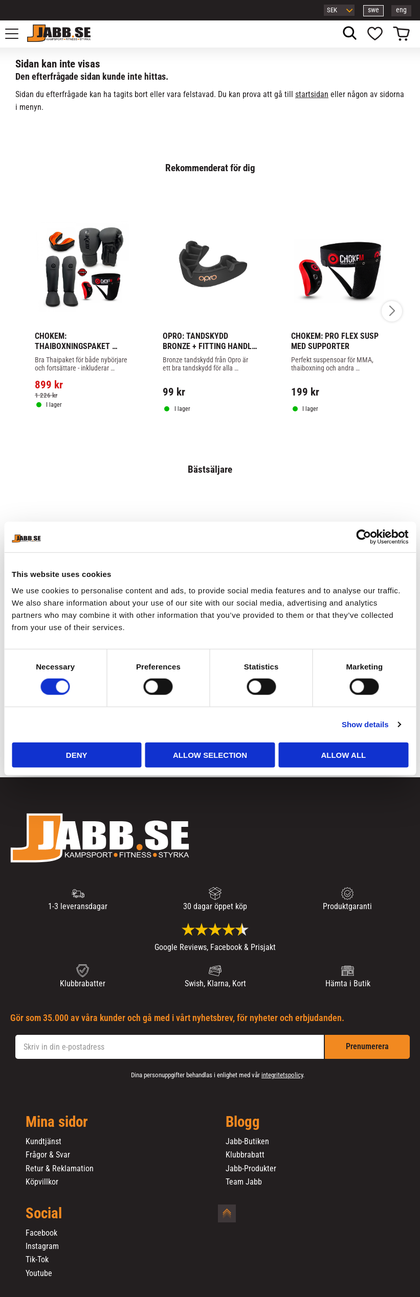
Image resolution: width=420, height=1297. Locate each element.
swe (373, 10)
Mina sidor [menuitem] (57, 1122)
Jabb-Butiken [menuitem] (247, 1141)
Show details (365, 724)
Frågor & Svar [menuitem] (48, 1155)
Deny (76, 754)
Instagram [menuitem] (42, 1246)
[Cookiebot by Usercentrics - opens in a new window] (363, 537)
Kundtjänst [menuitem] (43, 1141)
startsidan (311, 94)
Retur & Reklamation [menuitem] (60, 1168)
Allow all (343, 754)
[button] (17, 33)
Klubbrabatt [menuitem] (245, 1155)
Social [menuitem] (44, 1214)
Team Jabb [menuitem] (244, 1182)
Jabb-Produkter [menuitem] (251, 1168)
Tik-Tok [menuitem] (37, 1259)
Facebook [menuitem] (41, 1233)
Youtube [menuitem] (39, 1273)
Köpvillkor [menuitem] (42, 1182)
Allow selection (210, 754)
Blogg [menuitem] (243, 1122)
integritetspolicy (282, 1075)
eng (401, 10)
